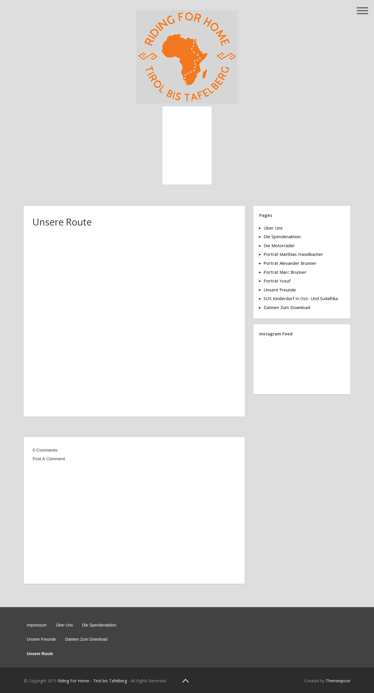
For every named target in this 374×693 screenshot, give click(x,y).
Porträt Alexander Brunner (290, 263)
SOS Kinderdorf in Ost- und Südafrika (301, 298)
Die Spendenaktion (282, 236)
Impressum (37, 625)
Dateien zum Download (287, 307)
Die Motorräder (279, 245)
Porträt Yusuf (277, 281)
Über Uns (273, 228)
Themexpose (338, 680)
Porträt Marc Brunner (285, 272)
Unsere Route (40, 653)
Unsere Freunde (280, 290)
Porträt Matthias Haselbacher (293, 254)
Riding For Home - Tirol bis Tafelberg (92, 680)
